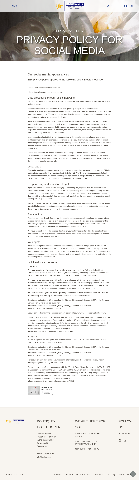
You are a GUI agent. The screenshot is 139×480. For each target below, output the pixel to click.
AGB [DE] (111, 475)
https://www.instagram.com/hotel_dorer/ (45, 92)
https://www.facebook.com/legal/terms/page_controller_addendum (67, 288)
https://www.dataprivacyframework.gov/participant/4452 (51, 331)
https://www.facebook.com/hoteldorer (44, 88)
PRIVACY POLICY (83, 475)
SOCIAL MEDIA (98, 475)
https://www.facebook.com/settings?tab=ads (72, 296)
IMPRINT (69, 475)
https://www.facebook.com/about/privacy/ (89, 313)
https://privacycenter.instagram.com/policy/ (45, 363)
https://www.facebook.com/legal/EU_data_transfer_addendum (53, 306)
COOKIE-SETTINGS (125, 475)
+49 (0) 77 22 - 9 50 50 (45, 453)
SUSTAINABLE (57, 475)
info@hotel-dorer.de (44, 457)
